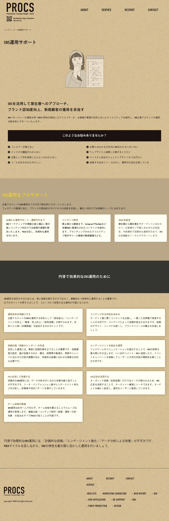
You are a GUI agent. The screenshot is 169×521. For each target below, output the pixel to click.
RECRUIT (110, 478)
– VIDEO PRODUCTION (96, 506)
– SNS (133, 500)
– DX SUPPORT (118, 500)
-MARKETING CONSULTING (114, 493)
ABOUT (89, 478)
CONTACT (130, 478)
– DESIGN (116, 506)
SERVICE (90, 485)
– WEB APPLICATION (96, 500)
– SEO (154, 493)
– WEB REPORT (139, 493)
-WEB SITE (91, 493)
